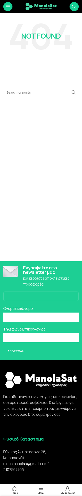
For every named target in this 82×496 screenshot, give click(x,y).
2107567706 (13, 469)
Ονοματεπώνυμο (18, 308)
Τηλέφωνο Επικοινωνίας (24, 329)
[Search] (74, 6)
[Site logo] (41, 6)
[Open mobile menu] (8, 6)
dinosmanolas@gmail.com (25, 463)
